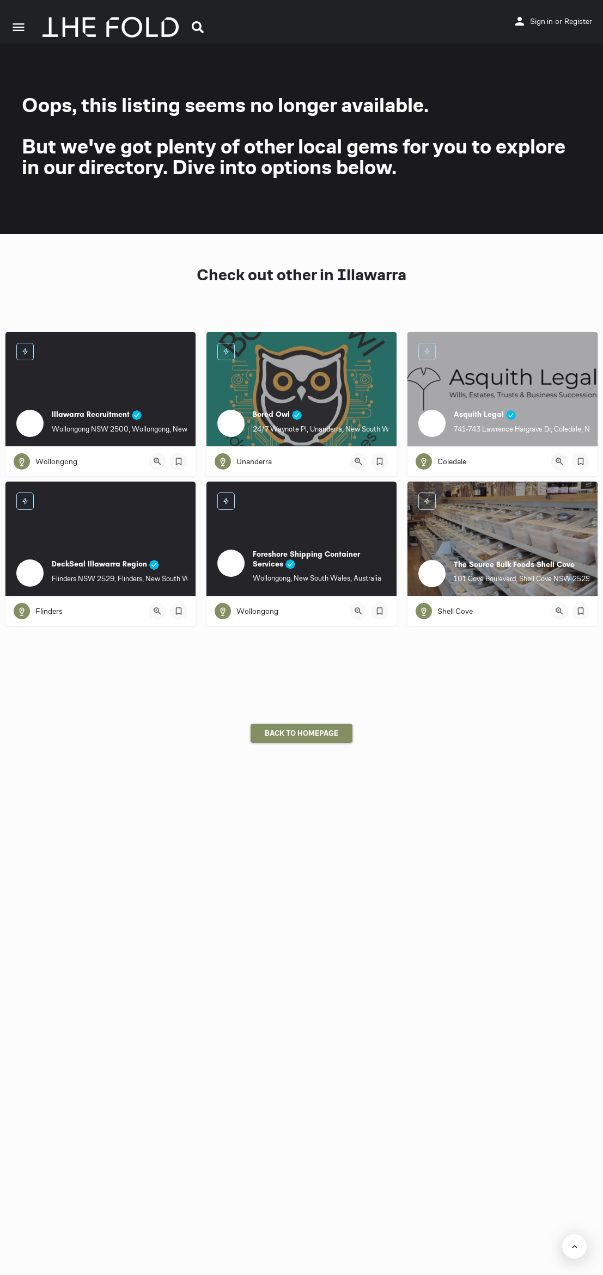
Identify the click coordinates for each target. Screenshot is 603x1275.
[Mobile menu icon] (18, 27)
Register (578, 21)
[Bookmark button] (178, 461)
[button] (198, 27)
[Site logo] (111, 27)
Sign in (541, 21)
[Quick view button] (157, 461)
